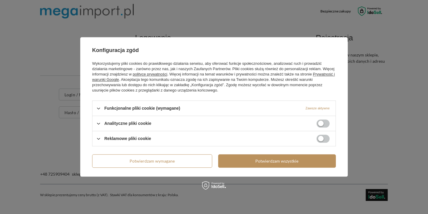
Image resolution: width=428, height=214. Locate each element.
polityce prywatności (150, 74)
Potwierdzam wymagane (152, 160)
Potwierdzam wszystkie (276, 160)
